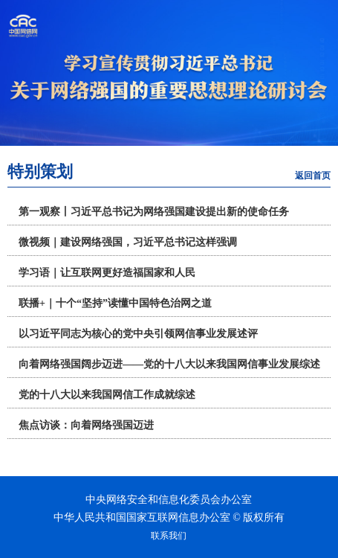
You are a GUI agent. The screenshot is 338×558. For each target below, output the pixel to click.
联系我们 (168, 535)
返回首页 (313, 175)
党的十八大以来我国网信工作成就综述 (107, 394)
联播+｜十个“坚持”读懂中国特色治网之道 (115, 303)
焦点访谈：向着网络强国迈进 (86, 425)
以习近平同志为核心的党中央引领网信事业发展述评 (138, 333)
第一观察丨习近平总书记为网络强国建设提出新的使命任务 (154, 211)
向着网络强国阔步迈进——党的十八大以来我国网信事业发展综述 (169, 364)
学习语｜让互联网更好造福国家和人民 (107, 272)
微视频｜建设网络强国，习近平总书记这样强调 (128, 242)
